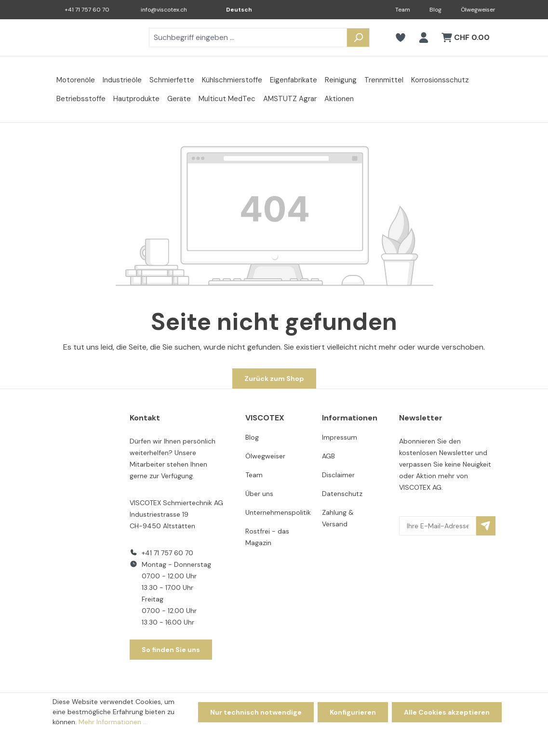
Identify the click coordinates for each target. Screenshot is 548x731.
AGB (328, 456)
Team (402, 9)
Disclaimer (338, 474)
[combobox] (248, 37)
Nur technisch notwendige (256, 712)
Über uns (259, 493)
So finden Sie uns (171, 649)
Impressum (339, 437)
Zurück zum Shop (274, 378)
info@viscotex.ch (164, 9)
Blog (435, 9)
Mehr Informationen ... (113, 722)
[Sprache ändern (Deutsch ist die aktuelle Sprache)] (232, 9)
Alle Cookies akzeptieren (447, 712)
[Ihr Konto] (423, 37)
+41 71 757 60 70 (87, 9)
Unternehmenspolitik (278, 512)
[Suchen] (358, 37)
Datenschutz (342, 493)
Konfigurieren (353, 712)
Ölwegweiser (478, 9)
